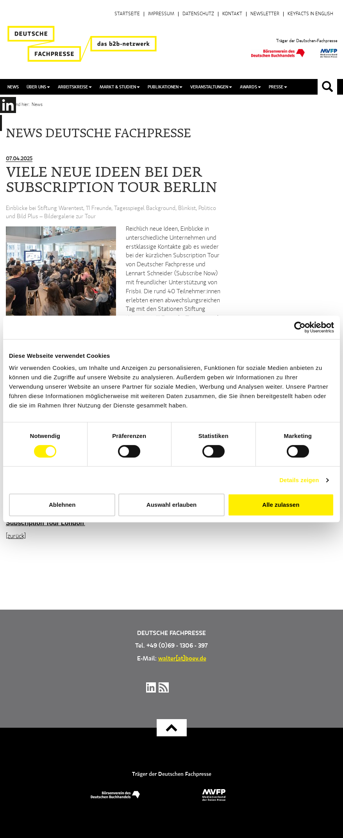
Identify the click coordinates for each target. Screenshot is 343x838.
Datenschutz (198, 14)
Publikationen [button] (165, 87)
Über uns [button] (38, 87)
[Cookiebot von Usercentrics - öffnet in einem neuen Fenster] (300, 327)
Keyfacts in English (310, 14)
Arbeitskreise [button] (75, 87)
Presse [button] (278, 87)
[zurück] (16, 536)
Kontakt (232, 14)
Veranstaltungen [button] (211, 87)
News (13, 87)
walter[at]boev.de (182, 659)
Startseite (127, 14)
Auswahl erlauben (171, 504)
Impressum (161, 14)
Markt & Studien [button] (120, 87)
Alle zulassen (280, 504)
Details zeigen (299, 480)
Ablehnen (62, 504)
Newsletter (264, 14)
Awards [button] (250, 87)
